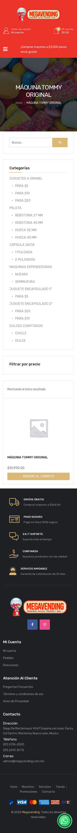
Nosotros (28, 787)
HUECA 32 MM (26, 230)
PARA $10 (22, 193)
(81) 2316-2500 (13, 744)
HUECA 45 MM (26, 237)
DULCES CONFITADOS (26, 326)
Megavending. (31, 812)
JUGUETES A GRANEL (26, 178)
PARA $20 (22, 200)
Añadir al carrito (38, 476)
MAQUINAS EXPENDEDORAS (30, 267)
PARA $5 (21, 186)
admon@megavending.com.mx (23, 761)
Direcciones (10, 665)
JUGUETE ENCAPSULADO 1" (30, 289)
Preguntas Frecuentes (18, 687)
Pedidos (8, 658)
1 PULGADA (23, 252)
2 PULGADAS (25, 259)
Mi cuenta (9, 651)
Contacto (48, 791)
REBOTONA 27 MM (29, 215)
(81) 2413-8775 (13, 750)
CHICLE (20, 333)
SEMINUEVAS (25, 282)
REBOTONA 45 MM (29, 223)
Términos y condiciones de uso (23, 694)
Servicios (45, 787)
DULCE (20, 340)
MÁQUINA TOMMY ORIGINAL (27, 457)
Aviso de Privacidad (16, 701)
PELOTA (15, 208)
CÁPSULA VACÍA (22, 245)
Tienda (60, 787)
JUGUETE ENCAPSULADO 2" (31, 304)
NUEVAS (21, 274)
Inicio (13, 787)
